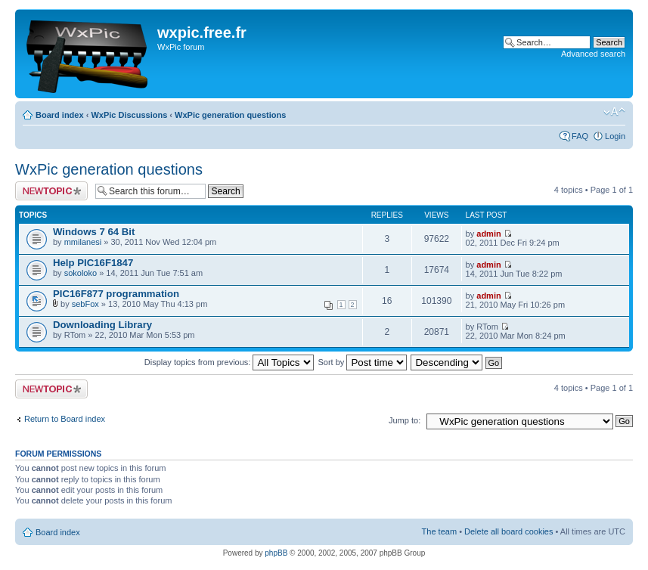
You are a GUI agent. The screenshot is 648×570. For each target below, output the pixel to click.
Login (615, 136)
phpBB (276, 553)
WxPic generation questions (230, 114)
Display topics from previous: (229, 362)
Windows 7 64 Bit (94, 231)
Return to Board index (64, 418)
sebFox (85, 303)
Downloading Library (102, 324)
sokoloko (80, 272)
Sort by (363, 362)
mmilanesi (83, 241)
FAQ (580, 136)
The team (439, 531)
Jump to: (404, 420)
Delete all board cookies (508, 531)
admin (488, 233)
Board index (60, 114)
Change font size (614, 112)
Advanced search (593, 53)
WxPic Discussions (129, 114)
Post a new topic (51, 190)
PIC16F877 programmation (116, 293)
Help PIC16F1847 (93, 262)
